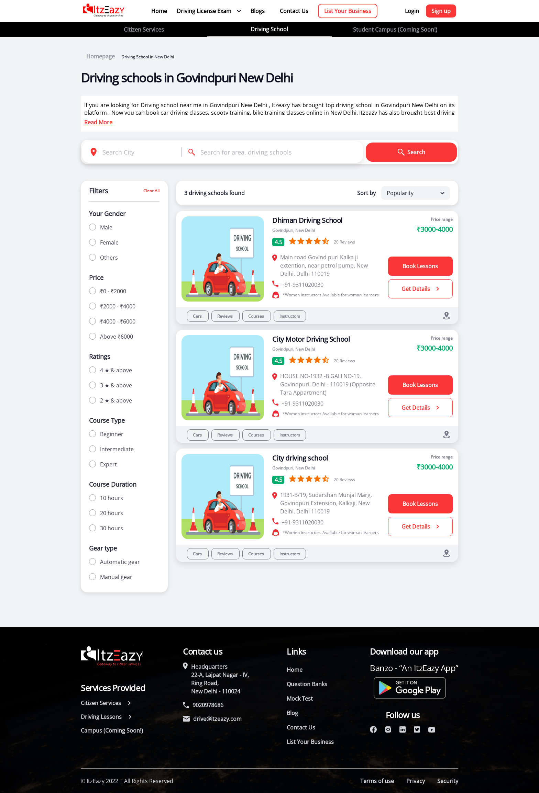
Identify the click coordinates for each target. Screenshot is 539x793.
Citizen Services (144, 29)
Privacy (415, 781)
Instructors (289, 316)
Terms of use (377, 781)
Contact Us (294, 11)
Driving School (269, 29)
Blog (292, 713)
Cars (198, 316)
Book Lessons (420, 266)
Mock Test (300, 698)
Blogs (258, 11)
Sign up (441, 11)
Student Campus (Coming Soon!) (395, 29)
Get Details (420, 289)
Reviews (225, 316)
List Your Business (347, 11)
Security (447, 781)
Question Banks (307, 684)
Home (159, 11)
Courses (256, 316)
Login (412, 11)
